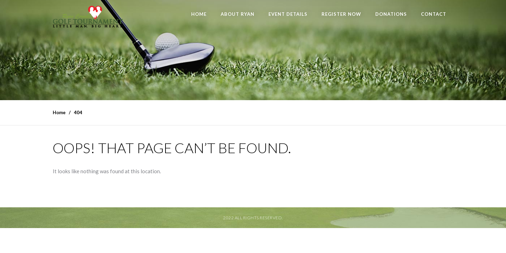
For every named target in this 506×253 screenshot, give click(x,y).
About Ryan (237, 14)
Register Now (341, 14)
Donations (391, 14)
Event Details (287, 14)
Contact (433, 14)
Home (199, 14)
